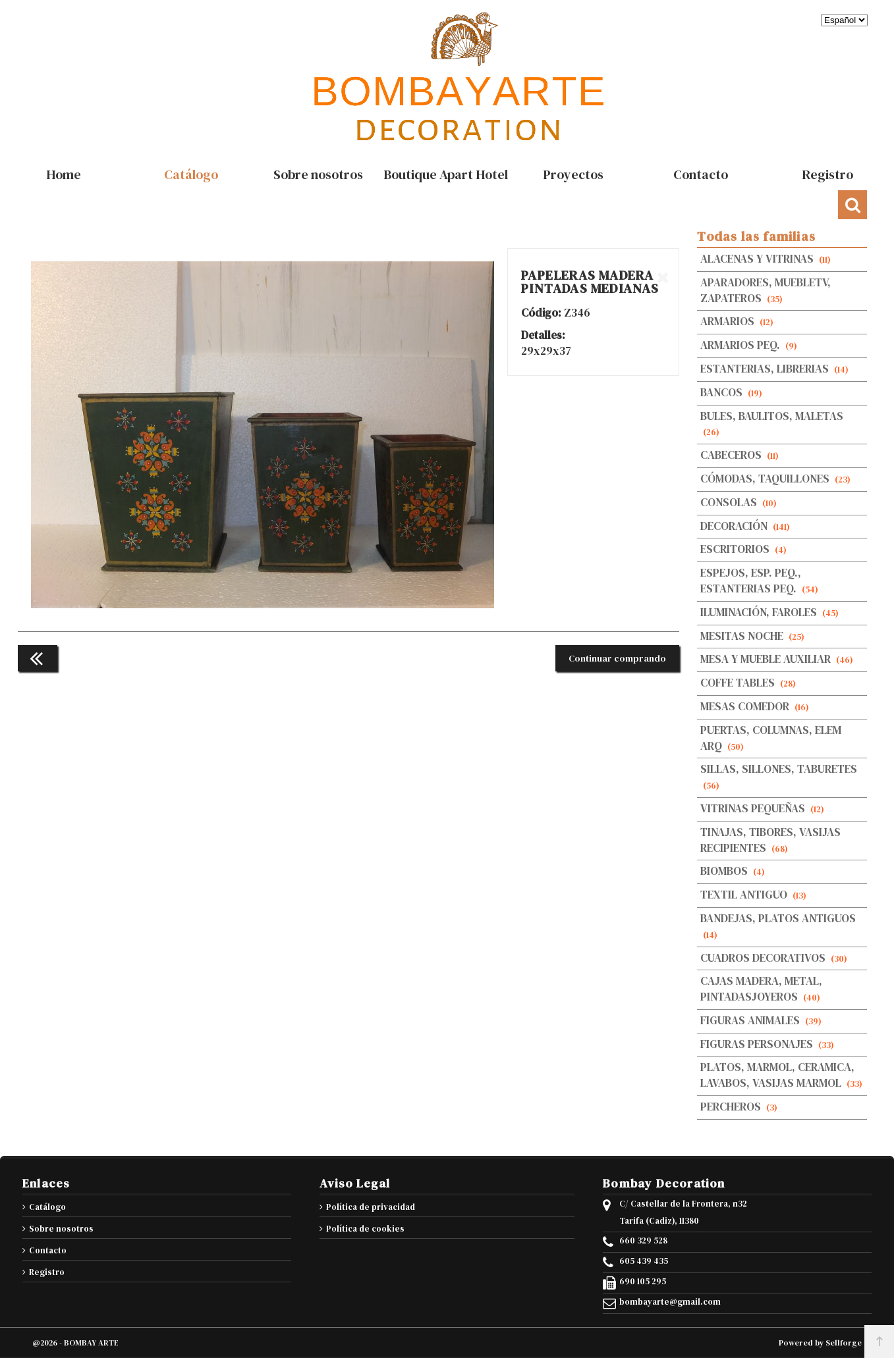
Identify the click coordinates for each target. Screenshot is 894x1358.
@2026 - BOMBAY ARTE (75, 1343)
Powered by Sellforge (820, 1343)
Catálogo (47, 1207)
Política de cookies (365, 1228)
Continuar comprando (617, 658)
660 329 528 (643, 1241)
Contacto (48, 1250)
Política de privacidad (370, 1207)
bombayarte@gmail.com (670, 1302)
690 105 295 (642, 1281)
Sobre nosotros (61, 1228)
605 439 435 (643, 1261)
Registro (47, 1272)
